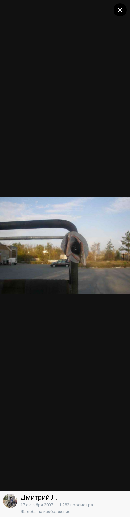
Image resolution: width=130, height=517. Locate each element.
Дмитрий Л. (38, 497)
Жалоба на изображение (45, 511)
